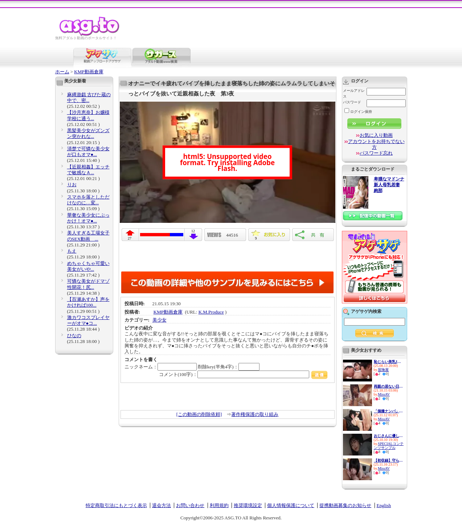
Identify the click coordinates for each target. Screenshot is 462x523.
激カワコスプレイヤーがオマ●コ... (88, 320)
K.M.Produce (211, 312)
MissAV (384, 394)
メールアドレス (354, 93)
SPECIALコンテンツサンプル (389, 446)
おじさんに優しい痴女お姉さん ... (388, 436)
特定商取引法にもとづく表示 (116, 505)
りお (72, 184)
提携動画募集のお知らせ (345, 505)
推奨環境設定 (248, 505)
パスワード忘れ (376, 153)
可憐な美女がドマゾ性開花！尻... (88, 284)
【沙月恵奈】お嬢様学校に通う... (88, 115)
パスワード (352, 102)
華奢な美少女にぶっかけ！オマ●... (88, 218)
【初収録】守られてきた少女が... (388, 460)
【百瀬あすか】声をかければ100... (88, 302)
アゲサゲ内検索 (366, 311)
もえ (72, 251)
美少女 (159, 320)
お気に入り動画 (376, 135)
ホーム (62, 71)
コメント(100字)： (243, 374)
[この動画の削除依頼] (199, 414)
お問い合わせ (190, 505)
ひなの (74, 335)
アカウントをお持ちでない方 (376, 144)
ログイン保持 (358, 112)
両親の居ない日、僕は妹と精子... (388, 386)
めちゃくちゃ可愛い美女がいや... (88, 266)
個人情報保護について (290, 505)
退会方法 (161, 505)
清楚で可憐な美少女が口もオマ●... (88, 151)
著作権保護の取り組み (254, 414)
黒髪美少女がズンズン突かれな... (88, 133)
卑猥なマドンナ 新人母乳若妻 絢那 (389, 184)
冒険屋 (383, 370)
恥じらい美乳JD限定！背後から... (388, 362)
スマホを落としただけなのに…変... (88, 199)
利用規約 (219, 505)
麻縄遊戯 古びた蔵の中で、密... (89, 97)
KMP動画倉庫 (88, 71)
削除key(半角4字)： (228, 366)
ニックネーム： (160, 366)
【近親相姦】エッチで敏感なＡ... (88, 169)
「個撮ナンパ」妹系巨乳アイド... (388, 411)
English (384, 505)
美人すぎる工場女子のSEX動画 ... (88, 235)
